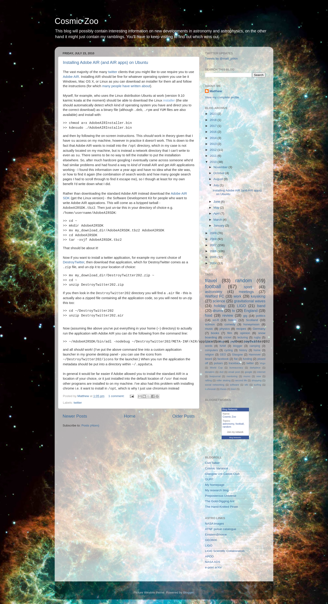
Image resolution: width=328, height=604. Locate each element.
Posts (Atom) (90, 425)
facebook (222, 359)
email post (234, 372)
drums (218, 311)
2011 (214, 155)
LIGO (241, 306)
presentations (252, 341)
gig (245, 315)
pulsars (218, 363)
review (227, 315)
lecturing (242, 337)
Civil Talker (212, 463)
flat (236, 359)
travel (211, 280)
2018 (214, 120)
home (257, 350)
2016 (214, 131)
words (208, 346)
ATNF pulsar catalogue (220, 529)
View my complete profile (222, 97)
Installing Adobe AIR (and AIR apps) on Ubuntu (105, 62)
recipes (241, 328)
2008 (214, 239)
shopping (256, 380)
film (229, 333)
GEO (223, 354)
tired (233, 389)
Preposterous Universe (220, 495)
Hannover (255, 354)
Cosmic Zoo (76, 21)
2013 (214, 144)
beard (208, 359)
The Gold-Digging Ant (219, 501)
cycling (228, 350)
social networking (214, 384)
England (250, 311)
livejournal (215, 376)
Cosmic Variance (216, 468)
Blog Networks (235, 438)
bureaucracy (236, 367)
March (218, 219)
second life (241, 380)
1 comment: (116, 396)
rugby (257, 337)
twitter (112, 72)
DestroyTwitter (73, 262)
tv (233, 311)
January (219, 225)
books (215, 333)
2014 (214, 138)
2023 (214, 113)
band (261, 306)
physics (225, 328)
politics (260, 315)
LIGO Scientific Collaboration (224, 551)
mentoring (232, 376)
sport (248, 287)
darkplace (255, 367)
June (217, 201)
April (216, 213)
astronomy (213, 292)
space (208, 341)
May (216, 207)
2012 (214, 150)
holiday (220, 306)
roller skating (223, 380)
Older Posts (183, 416)
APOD (209, 556)
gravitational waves (249, 301)
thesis (223, 389)
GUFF (209, 479)
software (234, 384)
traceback (235, 363)
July (216, 185)
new (258, 376)
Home (129, 416)
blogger (237, 346)
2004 (214, 263)
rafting (208, 380)
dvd (221, 372)
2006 (214, 251)
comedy (230, 324)
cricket (227, 337)
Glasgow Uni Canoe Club (222, 474)
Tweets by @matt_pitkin (221, 58)
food (208, 315)
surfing (257, 384)
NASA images (214, 523)
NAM (223, 346)
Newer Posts (75, 416)
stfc (247, 384)
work (237, 296)
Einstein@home (216, 534)
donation (209, 372)
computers (211, 350)
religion (209, 354)
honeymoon (251, 324)
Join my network (235, 432)
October (219, 173)
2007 (214, 245)
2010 (214, 162)
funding (247, 359)
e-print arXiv (213, 567)
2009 (214, 233)
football (213, 286)
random (243, 280)
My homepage (215, 484)
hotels (232, 320)
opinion (245, 333)
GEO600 (211, 540)
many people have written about (126, 86)
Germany (259, 328)
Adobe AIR (71, 76)
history (243, 350)
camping (255, 346)
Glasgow (237, 354)
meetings (246, 292)
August (218, 179)
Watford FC (214, 296)
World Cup (216, 367)
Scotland (252, 320)
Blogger (188, 592)
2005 (214, 257)
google (248, 372)
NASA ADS (212, 562)
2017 (214, 126)
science (219, 301)
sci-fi (216, 320)
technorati (210, 389)
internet (261, 372)
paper (234, 341)
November (220, 167)
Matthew (216, 91)
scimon (210, 324)
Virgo (262, 363)
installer (169, 100)
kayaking (258, 296)
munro (247, 376)
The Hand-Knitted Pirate (221, 506)
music (209, 328)
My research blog (217, 490)
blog (221, 341)
